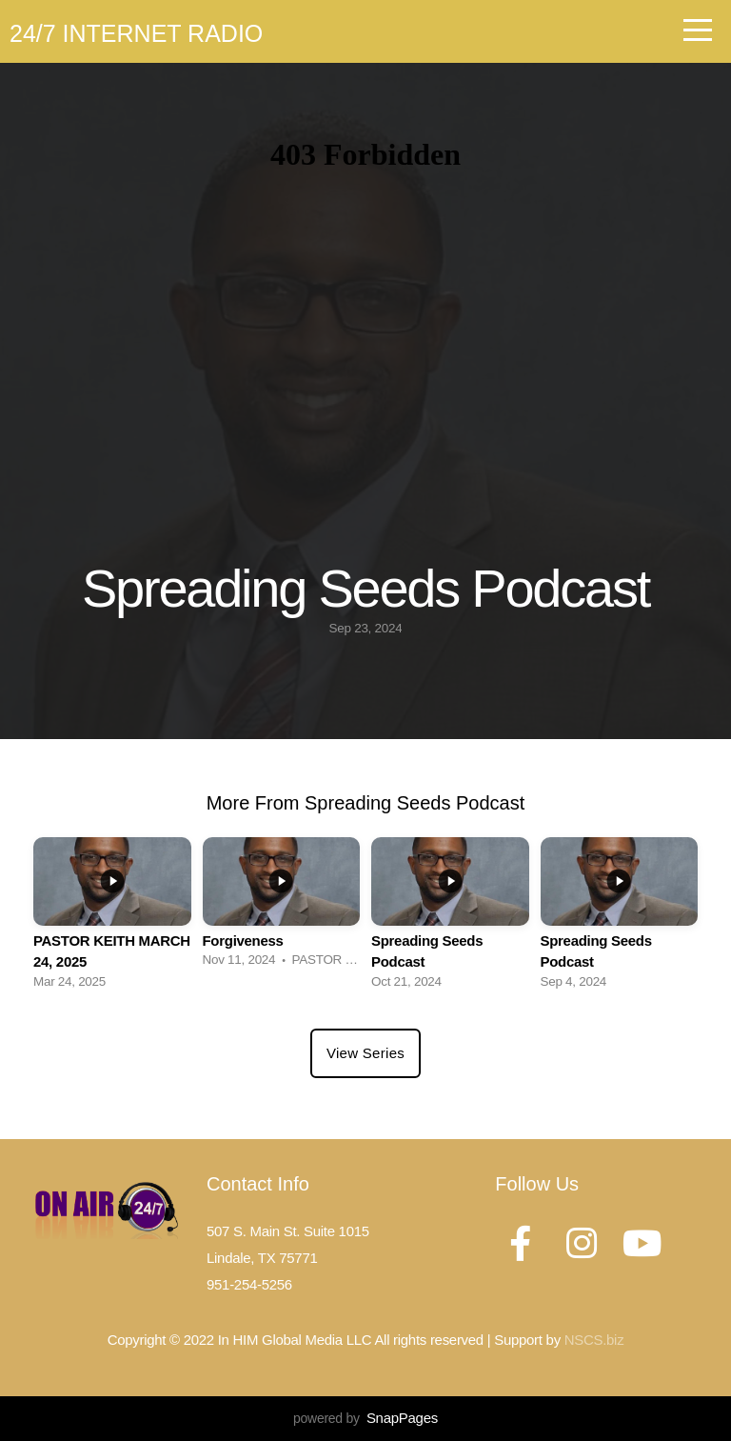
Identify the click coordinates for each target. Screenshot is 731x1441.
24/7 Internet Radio (136, 33)
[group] (112, 918)
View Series (365, 1053)
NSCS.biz (594, 1339)
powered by (365, 1418)
